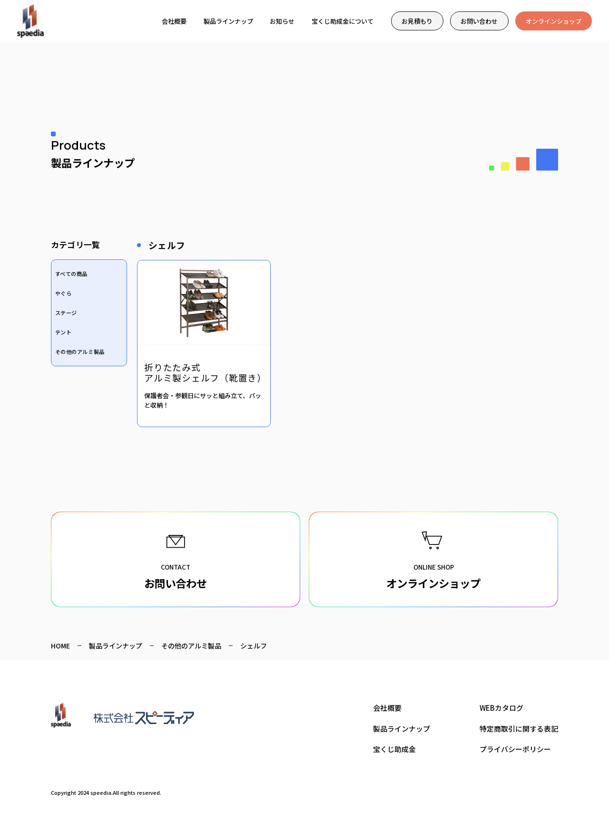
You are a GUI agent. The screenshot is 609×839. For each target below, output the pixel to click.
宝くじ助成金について (342, 21)
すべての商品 (71, 273)
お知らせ (282, 21)
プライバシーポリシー (515, 749)
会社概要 (174, 21)
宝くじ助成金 (394, 749)
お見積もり (417, 21)
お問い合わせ (479, 21)
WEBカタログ (501, 708)
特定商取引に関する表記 (519, 729)
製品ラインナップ (228, 21)
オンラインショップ (553, 21)
